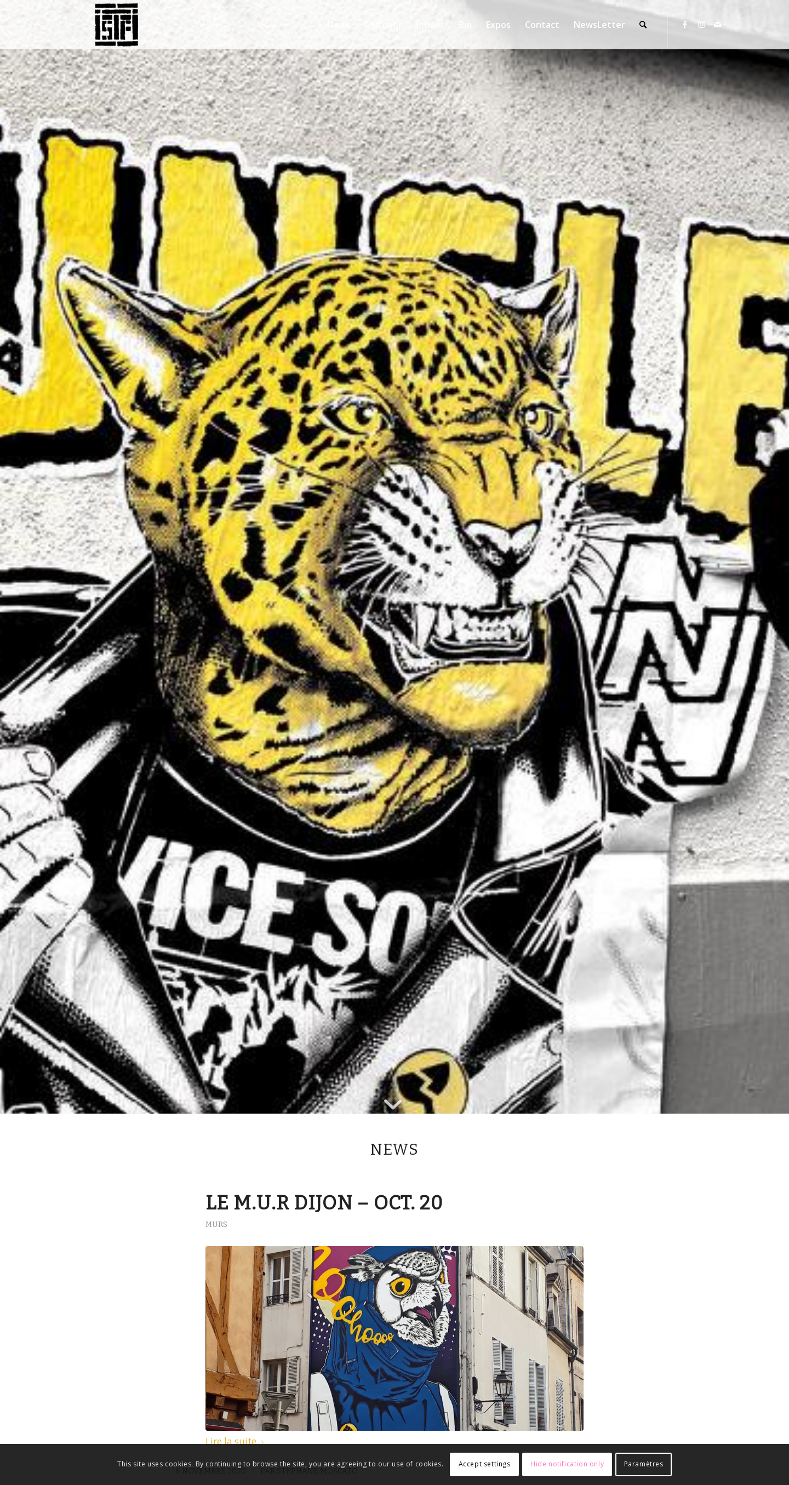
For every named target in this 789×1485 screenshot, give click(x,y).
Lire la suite (236, 1441)
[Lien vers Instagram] (701, 24)
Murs (216, 1224)
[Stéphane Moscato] (116, 24)
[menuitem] (339, 24)
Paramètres (644, 1464)
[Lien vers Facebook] (685, 24)
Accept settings (485, 1464)
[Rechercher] (643, 24)
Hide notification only (567, 1464)
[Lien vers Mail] (718, 24)
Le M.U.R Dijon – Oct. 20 (324, 1203)
